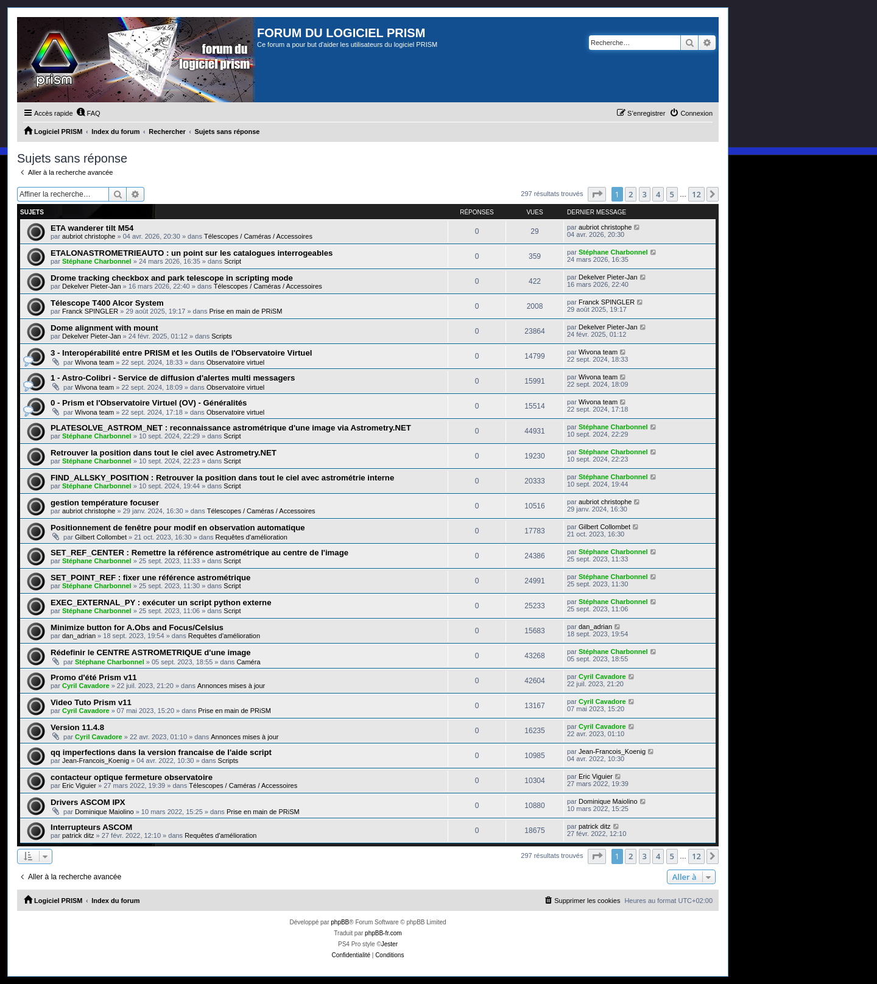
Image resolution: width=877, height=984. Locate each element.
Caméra (248, 662)
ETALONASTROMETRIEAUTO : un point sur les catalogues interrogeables (192, 253)
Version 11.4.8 (77, 727)
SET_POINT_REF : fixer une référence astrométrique (150, 577)
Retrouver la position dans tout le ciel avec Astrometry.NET (163, 452)
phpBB (340, 922)
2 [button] (631, 194)
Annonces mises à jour (231, 685)
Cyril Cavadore (86, 685)
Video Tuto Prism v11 (91, 702)
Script (232, 261)
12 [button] (696, 194)
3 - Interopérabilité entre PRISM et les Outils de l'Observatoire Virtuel (181, 352)
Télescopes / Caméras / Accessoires (258, 236)
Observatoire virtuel (235, 362)
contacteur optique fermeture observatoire (132, 777)
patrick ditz (78, 835)
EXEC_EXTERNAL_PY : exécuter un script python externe (161, 602)
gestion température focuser (105, 502)
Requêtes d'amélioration (251, 537)
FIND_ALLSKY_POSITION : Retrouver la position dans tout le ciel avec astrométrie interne (222, 477)
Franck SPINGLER (90, 311)
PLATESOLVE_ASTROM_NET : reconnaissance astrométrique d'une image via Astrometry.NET (231, 427)
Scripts (221, 336)
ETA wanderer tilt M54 (92, 228)
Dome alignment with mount (104, 327)
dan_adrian (79, 635)
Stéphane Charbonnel (97, 261)
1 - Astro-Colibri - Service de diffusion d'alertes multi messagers (173, 377)
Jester (389, 944)
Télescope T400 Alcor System (107, 303)
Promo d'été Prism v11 (94, 677)
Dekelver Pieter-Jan (91, 286)
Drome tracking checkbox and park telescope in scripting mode (172, 278)
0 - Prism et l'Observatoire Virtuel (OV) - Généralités (149, 402)
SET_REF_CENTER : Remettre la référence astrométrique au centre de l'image (199, 552)
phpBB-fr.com (383, 933)
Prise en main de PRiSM (246, 311)
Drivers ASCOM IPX (88, 802)
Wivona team (94, 362)
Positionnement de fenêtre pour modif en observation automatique (178, 527)
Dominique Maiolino (104, 811)
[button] (597, 194)
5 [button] (672, 194)
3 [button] (645, 194)
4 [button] (658, 194)
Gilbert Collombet (101, 537)
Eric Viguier (79, 785)
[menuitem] (88, 113)
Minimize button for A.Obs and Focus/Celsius (137, 627)
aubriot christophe (88, 236)
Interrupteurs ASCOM (91, 827)
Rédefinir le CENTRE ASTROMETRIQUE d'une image (151, 652)
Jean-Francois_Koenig (95, 760)
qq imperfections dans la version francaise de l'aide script (161, 752)
